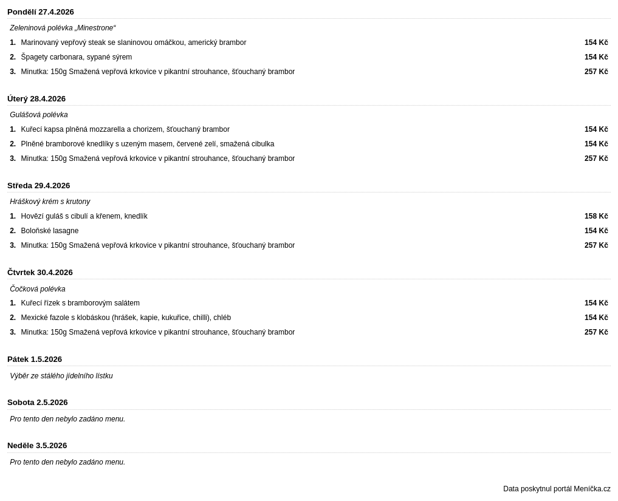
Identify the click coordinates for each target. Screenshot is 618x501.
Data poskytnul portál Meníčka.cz (557, 489)
